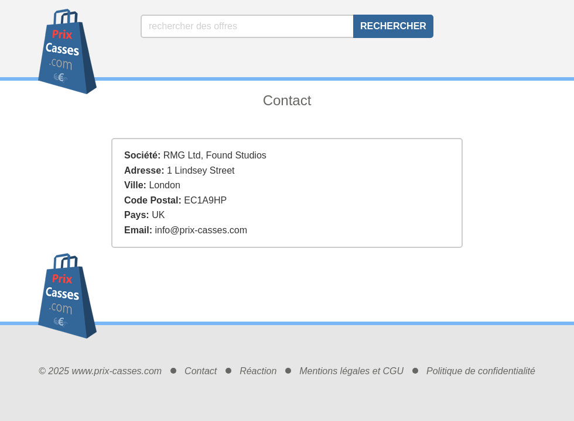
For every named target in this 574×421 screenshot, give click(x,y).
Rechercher (393, 26)
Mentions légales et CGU (351, 371)
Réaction (258, 371)
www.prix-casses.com (116, 371)
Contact (200, 371)
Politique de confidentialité (480, 371)
